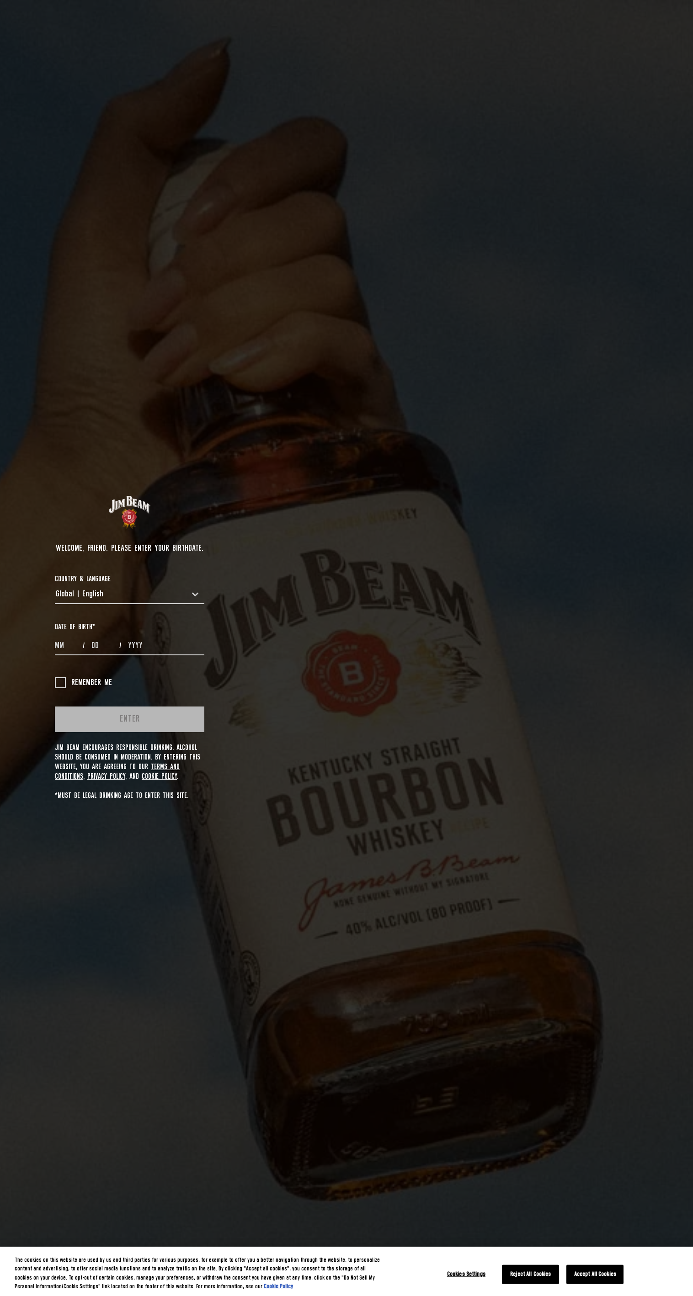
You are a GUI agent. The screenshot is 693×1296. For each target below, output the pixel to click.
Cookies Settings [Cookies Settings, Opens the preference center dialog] (466, 1274)
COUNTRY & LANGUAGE (83, 579)
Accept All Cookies (595, 1274)
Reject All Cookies (530, 1274)
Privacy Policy (106, 776)
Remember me (83, 682)
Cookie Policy (159, 776)
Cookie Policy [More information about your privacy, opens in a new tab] (278, 1287)
